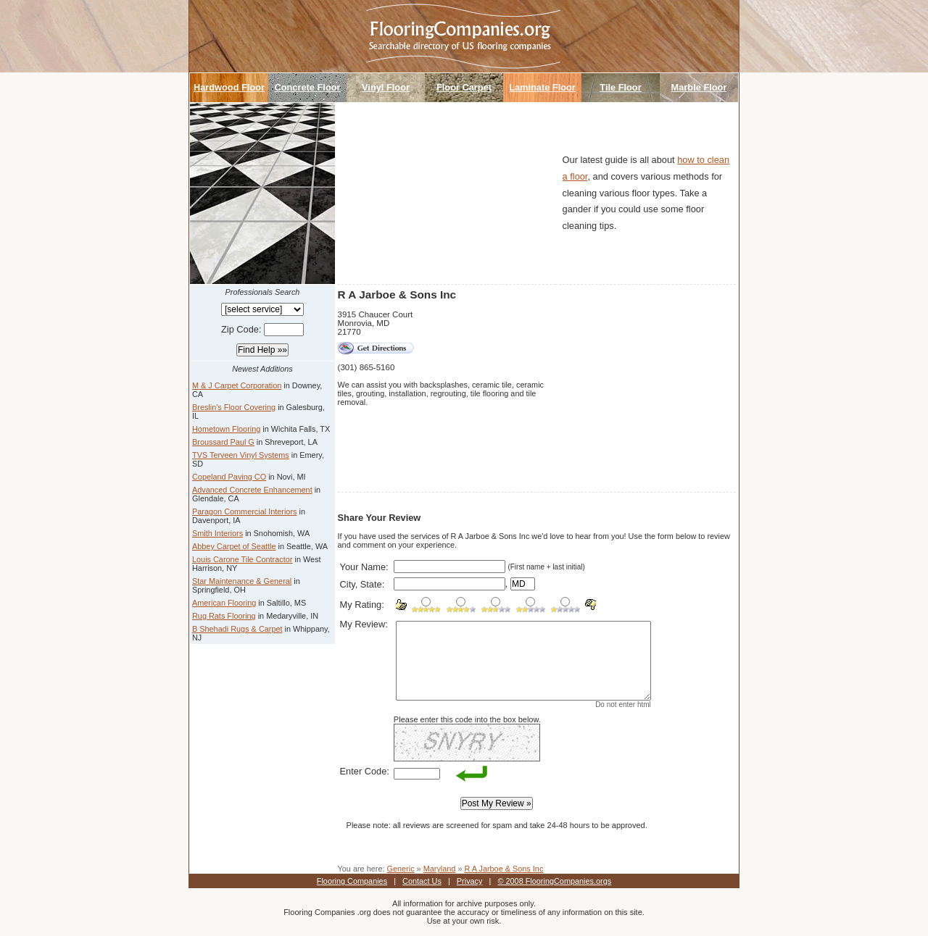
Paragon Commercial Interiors (244, 511)
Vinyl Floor (386, 87)
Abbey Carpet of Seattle (234, 546)
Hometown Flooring (226, 429)
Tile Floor (620, 87)
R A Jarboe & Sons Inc (504, 868)
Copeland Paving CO (229, 476)
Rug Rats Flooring (224, 615)
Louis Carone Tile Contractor (242, 559)
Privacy (470, 881)
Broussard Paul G (223, 442)
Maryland (439, 868)
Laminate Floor (542, 87)
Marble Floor (699, 87)
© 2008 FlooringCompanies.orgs (554, 881)
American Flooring (224, 602)
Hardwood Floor (229, 87)
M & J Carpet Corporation (236, 385)
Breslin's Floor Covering (234, 407)
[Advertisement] (446, 193)
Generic (400, 868)
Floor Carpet (464, 87)
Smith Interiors (217, 533)
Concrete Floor (307, 87)
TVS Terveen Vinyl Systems (240, 455)
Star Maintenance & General (241, 581)
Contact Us (422, 881)
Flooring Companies (352, 881)
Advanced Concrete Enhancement (252, 489)
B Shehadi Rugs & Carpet (237, 628)
